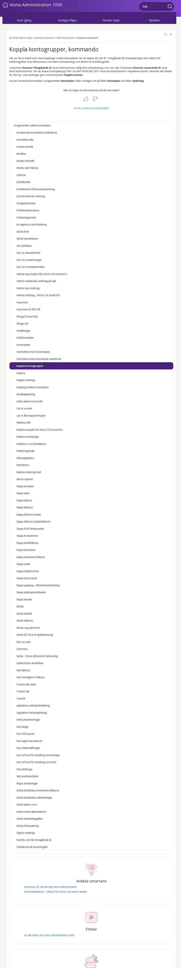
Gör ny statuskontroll (28, 252)
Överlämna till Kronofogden (32, 847)
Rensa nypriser (24, 479)
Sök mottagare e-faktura (30, 677)
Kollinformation (25, 337)
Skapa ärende (24, 599)
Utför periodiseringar (28, 719)
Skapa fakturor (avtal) (28, 514)
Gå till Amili (22, 231)
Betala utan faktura (27, 167)
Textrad (20, 698)
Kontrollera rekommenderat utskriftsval (38, 359)
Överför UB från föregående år (33, 840)
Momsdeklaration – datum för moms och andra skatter (55, 891)
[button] (171, 6)
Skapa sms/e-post (26, 578)
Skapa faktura (24, 500)
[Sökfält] (156, 6)
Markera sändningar (27, 436)
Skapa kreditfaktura (27, 542)
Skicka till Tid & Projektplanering (34, 634)
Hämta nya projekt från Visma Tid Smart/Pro (41, 274)
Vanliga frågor (67, 20)
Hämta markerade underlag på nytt (36, 281)
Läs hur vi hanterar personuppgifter (91, 108)
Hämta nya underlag (27, 288)
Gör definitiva (24, 245)
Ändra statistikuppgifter (29, 818)
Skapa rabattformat (27, 571)
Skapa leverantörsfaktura (30, 557)
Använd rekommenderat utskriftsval (36, 132)
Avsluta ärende (24, 146)
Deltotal (21, 175)
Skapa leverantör (26, 549)
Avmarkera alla (24, 139)
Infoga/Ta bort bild (27, 316)
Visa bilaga (22, 726)
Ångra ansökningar (27, 783)
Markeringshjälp (25, 450)
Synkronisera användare (30, 663)
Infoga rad (22, 323)
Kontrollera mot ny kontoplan (33, 351)
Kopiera (20, 373)
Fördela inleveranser (27, 210)
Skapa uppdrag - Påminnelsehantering (37, 585)
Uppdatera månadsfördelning (33, 705)
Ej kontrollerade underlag (30, 196)
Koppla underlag (25, 380)
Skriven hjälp (111, 20)
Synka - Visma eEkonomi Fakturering (37, 656)
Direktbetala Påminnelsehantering (35, 189)
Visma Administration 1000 (35, 5)
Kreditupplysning (25, 394)
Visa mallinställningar (28, 747)
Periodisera (22, 465)
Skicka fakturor (24, 620)
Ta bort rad (22, 691)
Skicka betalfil (24, 613)
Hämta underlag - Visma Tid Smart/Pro (38, 295)
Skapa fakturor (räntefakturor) (33, 521)
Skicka (19, 606)
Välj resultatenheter (27, 776)
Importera (22, 302)
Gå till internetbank (27, 238)
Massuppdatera (25, 458)
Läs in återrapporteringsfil (31, 415)
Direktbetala (23, 182)
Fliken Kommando (65, 37)
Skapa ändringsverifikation (31, 592)
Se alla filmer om (49, 935)
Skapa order (23, 564)
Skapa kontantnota (27, 535)
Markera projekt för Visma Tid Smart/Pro (39, 429)
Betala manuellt (25, 160)
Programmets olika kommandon (32, 125)
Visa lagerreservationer (29, 741)
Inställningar (23, 330)
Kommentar (23, 344)
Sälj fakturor (23, 670)
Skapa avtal (22, 493)
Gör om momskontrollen (30, 266)
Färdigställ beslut (26, 203)
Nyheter (154, 20)
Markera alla (23, 422)
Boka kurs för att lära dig (50, 886)
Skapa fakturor (24, 507)
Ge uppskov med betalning (31, 224)
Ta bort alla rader (26, 684)
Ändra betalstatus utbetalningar (34, 797)
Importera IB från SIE (28, 309)
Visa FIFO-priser (25, 733)
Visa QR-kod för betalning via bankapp (38, 755)
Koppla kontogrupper (29, 365)
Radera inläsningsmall (28, 472)
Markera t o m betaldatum (31, 443)
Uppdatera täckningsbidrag (31, 712)
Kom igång (24, 20)
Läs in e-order (24, 408)
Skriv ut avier (23, 641)
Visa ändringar (24, 769)
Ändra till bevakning (27, 825)
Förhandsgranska (26, 217)
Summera (21, 648)
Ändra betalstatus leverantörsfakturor (37, 790)
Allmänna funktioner (44, 37)
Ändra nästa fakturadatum (31, 811)
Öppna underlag (25, 832)
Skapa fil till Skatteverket (30, 528)
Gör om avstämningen (29, 259)
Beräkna (21, 153)
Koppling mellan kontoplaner (32, 387)
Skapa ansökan (25, 486)
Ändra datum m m (26, 804)
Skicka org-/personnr (28, 627)
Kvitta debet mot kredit (29, 401)
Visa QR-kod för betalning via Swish (36, 762)
